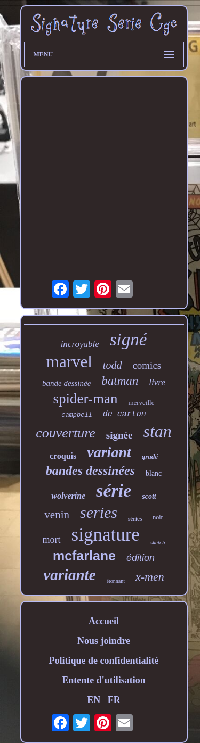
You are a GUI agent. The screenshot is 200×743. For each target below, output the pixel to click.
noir (158, 517)
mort (52, 539)
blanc (154, 473)
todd (112, 365)
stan (157, 431)
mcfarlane (84, 555)
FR (114, 700)
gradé (150, 456)
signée (119, 435)
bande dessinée (66, 383)
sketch (157, 542)
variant (109, 452)
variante (69, 574)
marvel (69, 361)
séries (135, 518)
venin (56, 514)
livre (157, 382)
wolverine (68, 495)
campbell (76, 415)
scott (149, 496)
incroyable (80, 344)
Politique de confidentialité (104, 660)
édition (140, 557)
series (98, 512)
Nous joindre (103, 640)
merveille (141, 403)
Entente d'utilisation (104, 680)
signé (128, 339)
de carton (124, 414)
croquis (63, 455)
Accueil (104, 621)
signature (105, 534)
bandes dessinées (90, 470)
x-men (149, 576)
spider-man (85, 399)
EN (93, 700)
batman (119, 380)
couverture (65, 433)
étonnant (116, 581)
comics (146, 365)
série (113, 490)
